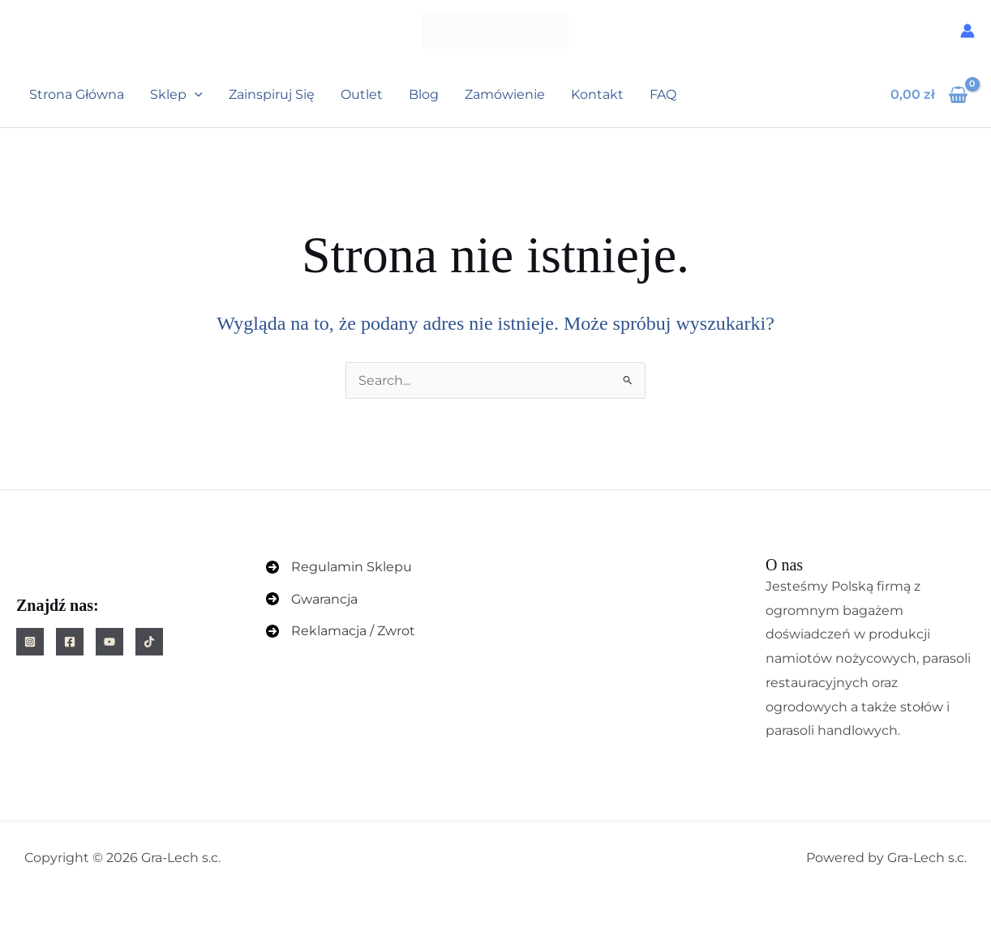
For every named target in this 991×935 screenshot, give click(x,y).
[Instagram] (30, 641)
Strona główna (76, 94)
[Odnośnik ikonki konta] (967, 30)
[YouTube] (109, 641)
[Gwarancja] (312, 599)
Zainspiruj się (272, 94)
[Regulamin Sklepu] (339, 567)
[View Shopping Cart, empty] (929, 94)
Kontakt (597, 94)
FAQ (663, 94)
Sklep (176, 94)
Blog (424, 94)
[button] (195, 94)
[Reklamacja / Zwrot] (340, 631)
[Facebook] (70, 641)
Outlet (362, 94)
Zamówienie (505, 94)
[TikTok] (149, 641)
